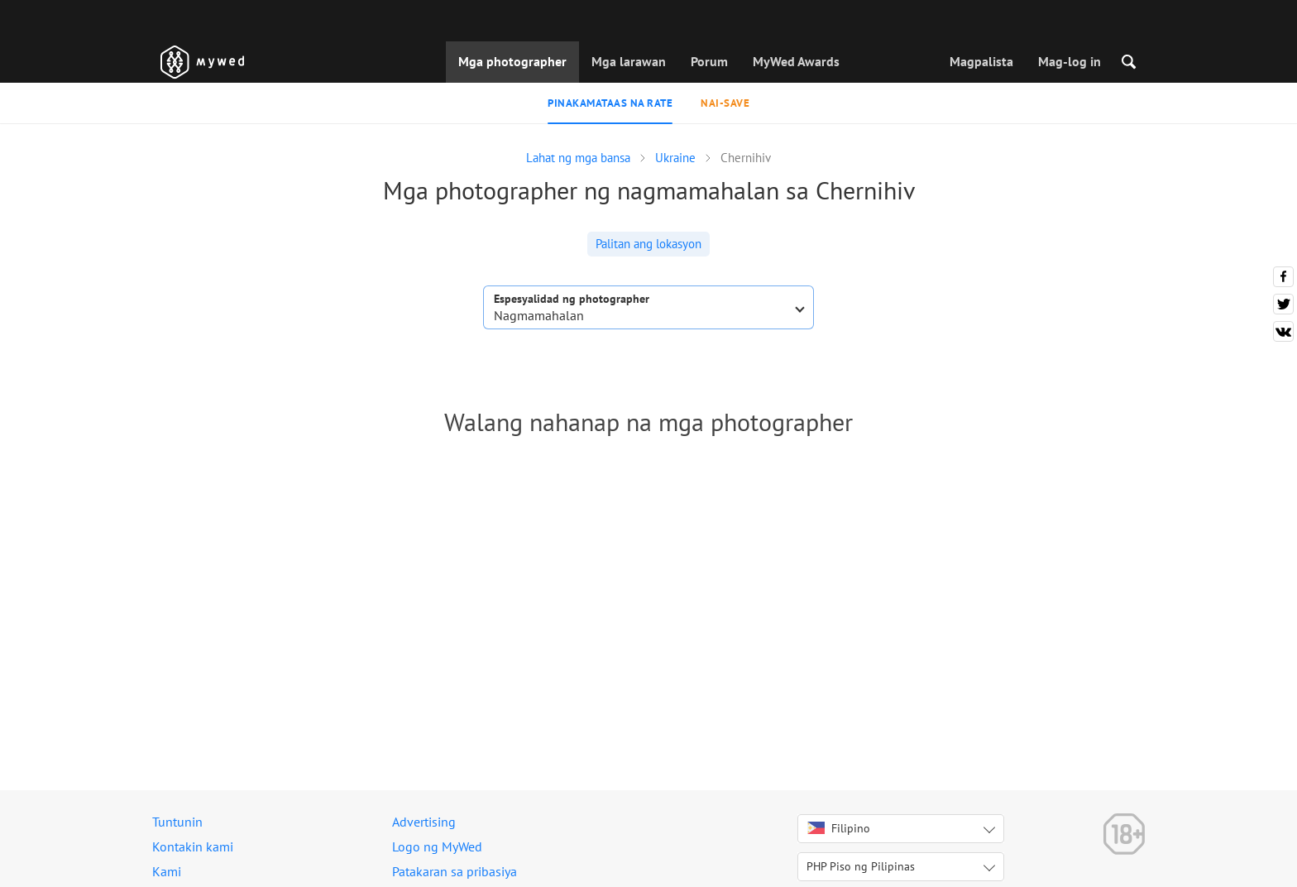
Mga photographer (512, 61)
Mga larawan (628, 61)
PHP (860, 866)
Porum (709, 61)
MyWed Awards (796, 61)
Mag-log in (1069, 61)
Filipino (838, 828)
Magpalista (981, 61)
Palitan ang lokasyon (648, 244)
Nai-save (725, 103)
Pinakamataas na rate (610, 103)
